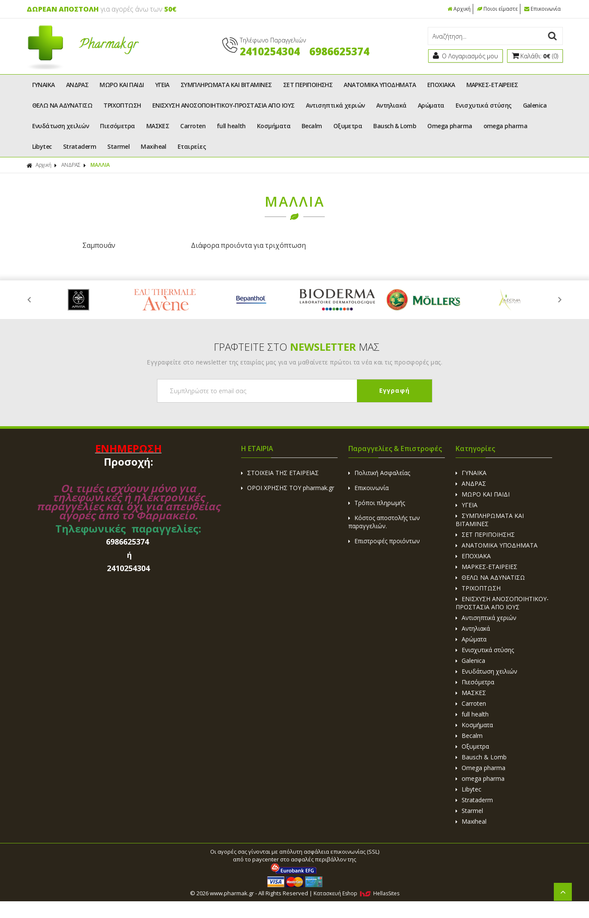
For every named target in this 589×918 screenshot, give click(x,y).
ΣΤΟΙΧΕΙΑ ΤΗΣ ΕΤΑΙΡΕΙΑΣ (280, 472)
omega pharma (505, 126)
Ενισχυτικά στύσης (484, 105)
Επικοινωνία (542, 8)
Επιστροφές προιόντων (384, 540)
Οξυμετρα (347, 126)
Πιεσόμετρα (117, 126)
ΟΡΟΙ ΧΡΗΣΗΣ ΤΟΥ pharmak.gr (287, 487)
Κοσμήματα (273, 126)
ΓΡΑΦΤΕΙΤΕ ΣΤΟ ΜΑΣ (297, 346)
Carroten (192, 126)
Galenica (535, 105)
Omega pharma (449, 126)
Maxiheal (153, 146)
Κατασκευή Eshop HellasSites (356, 893)
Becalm (312, 126)
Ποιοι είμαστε (497, 8)
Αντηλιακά (391, 105)
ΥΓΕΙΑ (162, 85)
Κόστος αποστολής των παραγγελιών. (384, 521)
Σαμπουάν (91, 245)
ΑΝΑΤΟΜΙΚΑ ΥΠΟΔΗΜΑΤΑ (380, 85)
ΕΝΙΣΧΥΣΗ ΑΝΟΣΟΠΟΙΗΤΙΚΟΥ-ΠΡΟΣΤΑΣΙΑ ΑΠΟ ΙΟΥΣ (223, 105)
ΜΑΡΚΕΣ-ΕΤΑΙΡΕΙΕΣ (492, 85)
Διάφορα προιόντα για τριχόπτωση (226, 245)
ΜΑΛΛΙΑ (100, 165)
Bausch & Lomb (394, 126)
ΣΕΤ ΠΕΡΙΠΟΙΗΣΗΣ (308, 85)
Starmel (118, 146)
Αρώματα (431, 105)
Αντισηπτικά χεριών (335, 105)
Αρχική (459, 8)
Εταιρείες (192, 146)
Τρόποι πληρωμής (376, 502)
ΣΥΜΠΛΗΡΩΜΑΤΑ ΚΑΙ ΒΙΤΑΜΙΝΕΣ (226, 85)
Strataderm (80, 146)
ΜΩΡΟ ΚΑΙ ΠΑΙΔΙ (122, 85)
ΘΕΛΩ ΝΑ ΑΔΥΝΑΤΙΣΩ (62, 105)
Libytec (42, 146)
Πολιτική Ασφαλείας (379, 472)
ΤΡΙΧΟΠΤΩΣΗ (122, 105)
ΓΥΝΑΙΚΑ (43, 85)
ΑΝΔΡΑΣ (77, 85)
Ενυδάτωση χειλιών (60, 126)
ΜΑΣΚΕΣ (157, 126)
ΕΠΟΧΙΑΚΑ (441, 85)
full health (231, 126)
